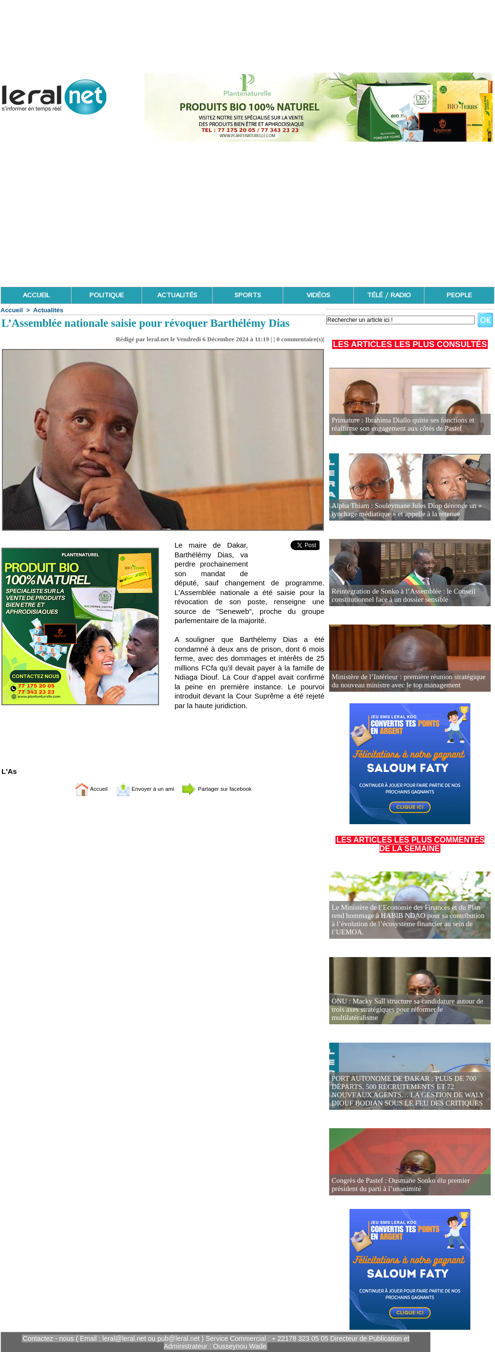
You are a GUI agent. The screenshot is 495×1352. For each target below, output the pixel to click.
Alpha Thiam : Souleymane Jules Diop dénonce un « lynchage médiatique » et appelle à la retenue (403, 510)
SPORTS (247, 295)
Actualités (48, 310)
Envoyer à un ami (138, 789)
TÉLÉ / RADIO (389, 295)
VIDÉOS (318, 295)
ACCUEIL (36, 295)
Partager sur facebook (227, 789)
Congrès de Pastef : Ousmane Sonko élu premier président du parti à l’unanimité (397, 1185)
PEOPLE (459, 295)
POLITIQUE (106, 295)
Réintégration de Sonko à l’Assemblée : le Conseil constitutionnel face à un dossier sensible (400, 595)
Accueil (11, 310)
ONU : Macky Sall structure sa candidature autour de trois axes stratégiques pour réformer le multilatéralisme (407, 1013)
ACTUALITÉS (177, 295)
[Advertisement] (247, 214)
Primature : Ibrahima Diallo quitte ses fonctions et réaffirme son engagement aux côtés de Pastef (399, 424)
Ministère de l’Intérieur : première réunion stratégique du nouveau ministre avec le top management (409, 681)
